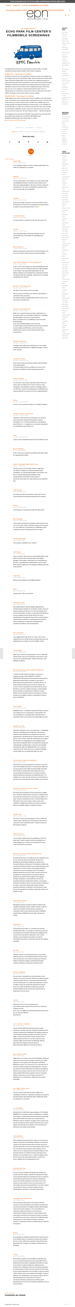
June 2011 (65, 267)
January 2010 (66, 315)
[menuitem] (8, 5)
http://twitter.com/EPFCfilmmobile (15, 120)
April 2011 (65, 271)
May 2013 (65, 197)
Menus (64, 137)
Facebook (65, 104)
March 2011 (65, 273)
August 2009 (65, 334)
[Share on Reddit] (38, 142)
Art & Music (25, 28)
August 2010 (65, 298)
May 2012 (65, 233)
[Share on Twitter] (19, 142)
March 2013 (65, 202)
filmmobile (41, 131)
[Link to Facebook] (68, 15)
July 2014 (65, 168)
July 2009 (65, 336)
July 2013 (65, 193)
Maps (63, 135)
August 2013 (65, 191)
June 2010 (65, 302)
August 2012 (65, 227)
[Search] (69, 10)
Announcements (66, 116)
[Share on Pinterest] (28, 142)
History (64, 131)
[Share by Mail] (47, 142)
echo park (19, 131)
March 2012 (65, 237)
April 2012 (65, 235)
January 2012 (66, 243)
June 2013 (65, 195)
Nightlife (64, 140)
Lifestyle (32, 28)
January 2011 (66, 279)
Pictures (64, 144)
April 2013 (65, 200)
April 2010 (65, 306)
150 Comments (30, 127)
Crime (63, 125)
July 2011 (65, 264)
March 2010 (65, 308)
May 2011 (65, 269)
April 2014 (65, 170)
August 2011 (65, 262)
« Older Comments (9, 159)
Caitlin (39, 127)
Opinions (64, 142)
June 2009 (65, 338)
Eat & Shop (65, 127)
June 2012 (65, 231)
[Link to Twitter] (65, 15)
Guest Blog (65, 129)
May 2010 (65, 304)
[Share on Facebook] (9, 142)
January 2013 (66, 208)
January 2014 (66, 176)
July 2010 (65, 300)
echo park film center (30, 131)
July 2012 (65, 229)
